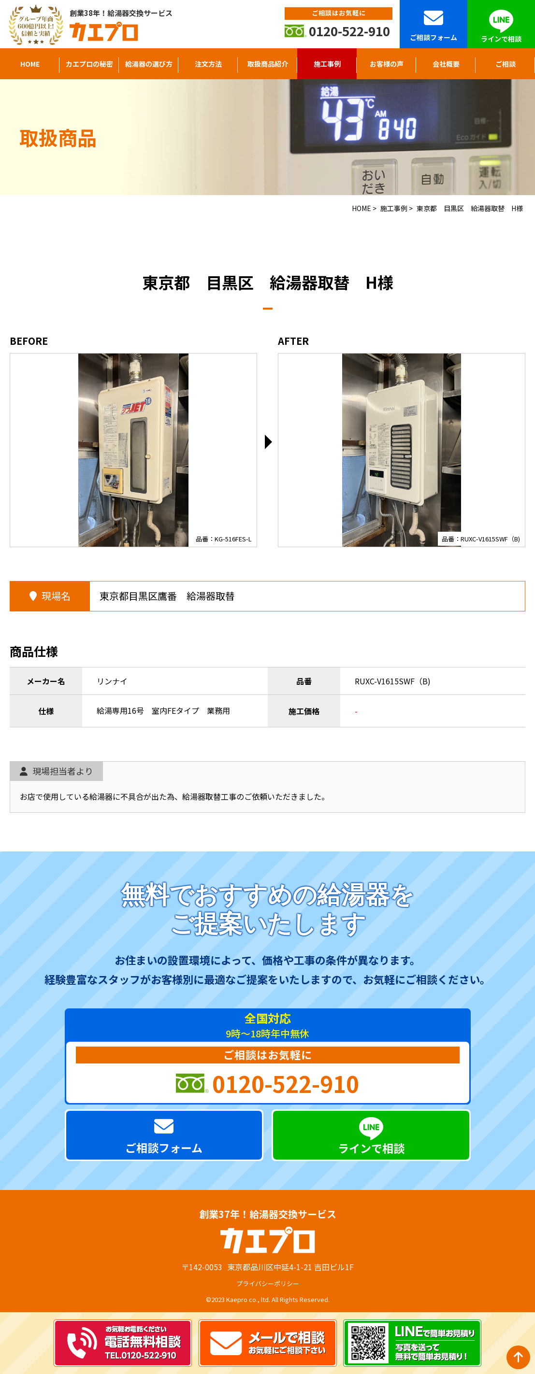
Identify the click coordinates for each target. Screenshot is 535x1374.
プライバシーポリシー (267, 1283)
